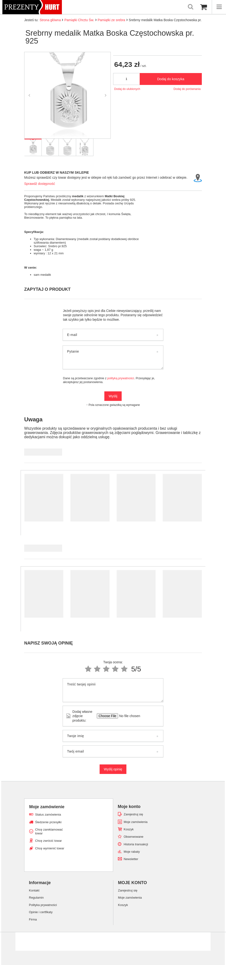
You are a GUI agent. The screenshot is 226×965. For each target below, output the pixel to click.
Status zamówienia (48, 814)
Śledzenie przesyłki (48, 822)
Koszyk (129, 829)
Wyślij (113, 396)
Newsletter (131, 859)
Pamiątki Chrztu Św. (79, 20)
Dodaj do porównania (187, 89)
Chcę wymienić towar (49, 848)
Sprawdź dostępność (39, 184)
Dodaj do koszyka (170, 79)
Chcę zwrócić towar (48, 840)
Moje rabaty (132, 851)
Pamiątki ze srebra (111, 20)
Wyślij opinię (113, 769)
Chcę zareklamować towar (49, 831)
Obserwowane (133, 836)
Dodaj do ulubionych (127, 89)
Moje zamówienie (47, 806)
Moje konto (129, 806)
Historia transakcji (136, 844)
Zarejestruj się (133, 814)
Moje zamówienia (136, 822)
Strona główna (50, 20)
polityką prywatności (120, 378)
